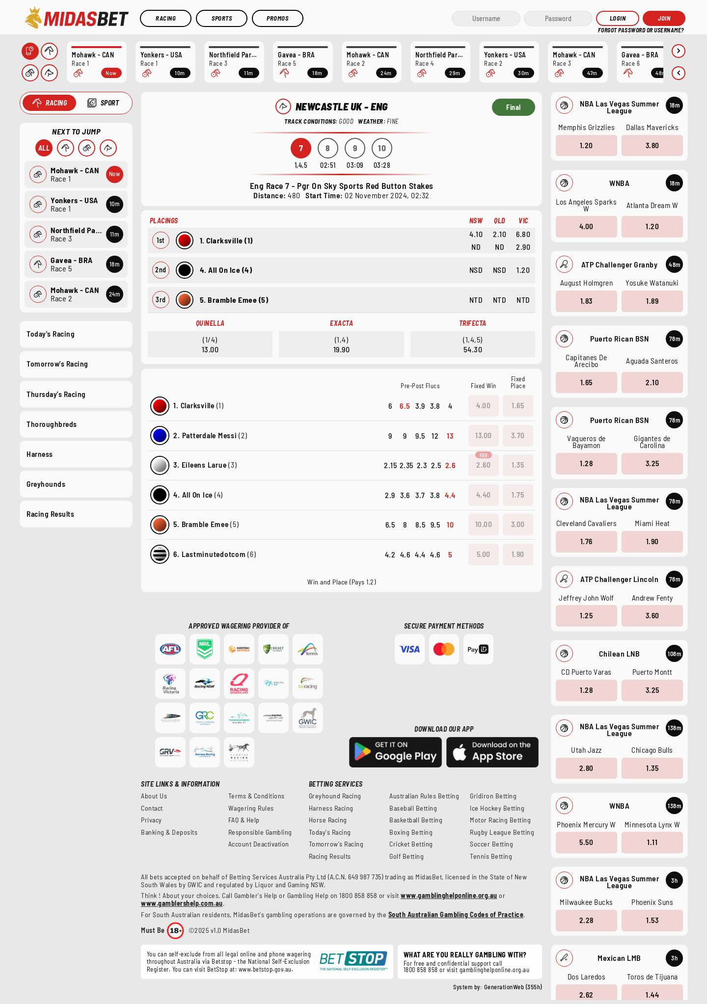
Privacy (151, 820)
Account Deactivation (258, 844)
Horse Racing (328, 820)
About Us (154, 796)
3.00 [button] (518, 524)
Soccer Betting (491, 844)
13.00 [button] (483, 435)
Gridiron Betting (493, 796)
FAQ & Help (244, 820)
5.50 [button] (586, 842)
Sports (222, 18)
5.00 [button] (483, 554)
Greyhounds (46, 483)
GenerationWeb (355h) (513, 987)
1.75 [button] (518, 494)
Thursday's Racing (56, 393)
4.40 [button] (483, 494)
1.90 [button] (652, 541)
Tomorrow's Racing (57, 363)
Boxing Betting (411, 832)
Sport (109, 103)
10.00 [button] (483, 524)
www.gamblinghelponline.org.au (449, 895)
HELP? (604, 29)
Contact (152, 808)
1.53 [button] (652, 920)
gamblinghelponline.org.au (495, 970)
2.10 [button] (652, 381)
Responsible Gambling (260, 832)
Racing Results (50, 513)
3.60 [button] (652, 615)
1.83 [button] (586, 300)
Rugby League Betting (502, 832)
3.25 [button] (652, 463)
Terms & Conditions (256, 796)
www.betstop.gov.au (265, 969)
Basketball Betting (415, 820)
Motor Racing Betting (500, 820)
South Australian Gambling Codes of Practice (456, 914)
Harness (40, 453)
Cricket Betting (411, 844)
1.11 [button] (652, 842)
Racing (166, 18)
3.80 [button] (652, 144)
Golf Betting (406, 856)
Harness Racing (331, 808)
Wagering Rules (251, 808)
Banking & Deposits (169, 832)
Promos (277, 18)
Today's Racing (51, 333)
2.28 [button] (586, 920)
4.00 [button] (586, 226)
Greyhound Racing (335, 796)
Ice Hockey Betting (497, 808)
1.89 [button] (652, 300)
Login (618, 18)
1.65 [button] (586, 381)
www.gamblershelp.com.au (182, 903)
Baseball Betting (413, 808)
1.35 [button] (652, 767)
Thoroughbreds (52, 423)
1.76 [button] (586, 541)
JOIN (664, 18)
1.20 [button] (586, 144)
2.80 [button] (586, 767)
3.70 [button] (518, 435)
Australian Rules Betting (424, 796)
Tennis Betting (491, 856)
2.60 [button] (483, 464)
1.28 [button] (586, 463)
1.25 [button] (586, 615)
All (44, 148)
